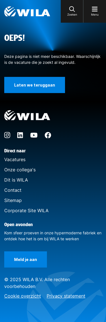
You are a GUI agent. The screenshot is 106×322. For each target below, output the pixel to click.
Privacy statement (66, 296)
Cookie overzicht (22, 296)
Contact (12, 190)
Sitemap (13, 200)
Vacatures (14, 159)
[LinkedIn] (20, 136)
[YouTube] (34, 136)
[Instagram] (7, 137)
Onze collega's (20, 169)
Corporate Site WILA (26, 210)
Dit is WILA (16, 180)
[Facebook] (48, 137)
